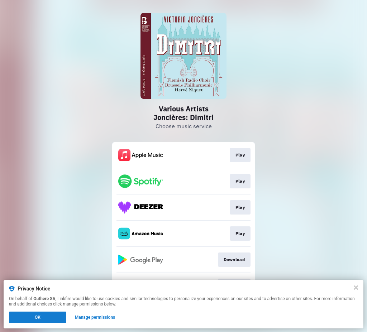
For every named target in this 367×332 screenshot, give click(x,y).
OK (37, 317)
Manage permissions (95, 317)
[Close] (356, 287)
